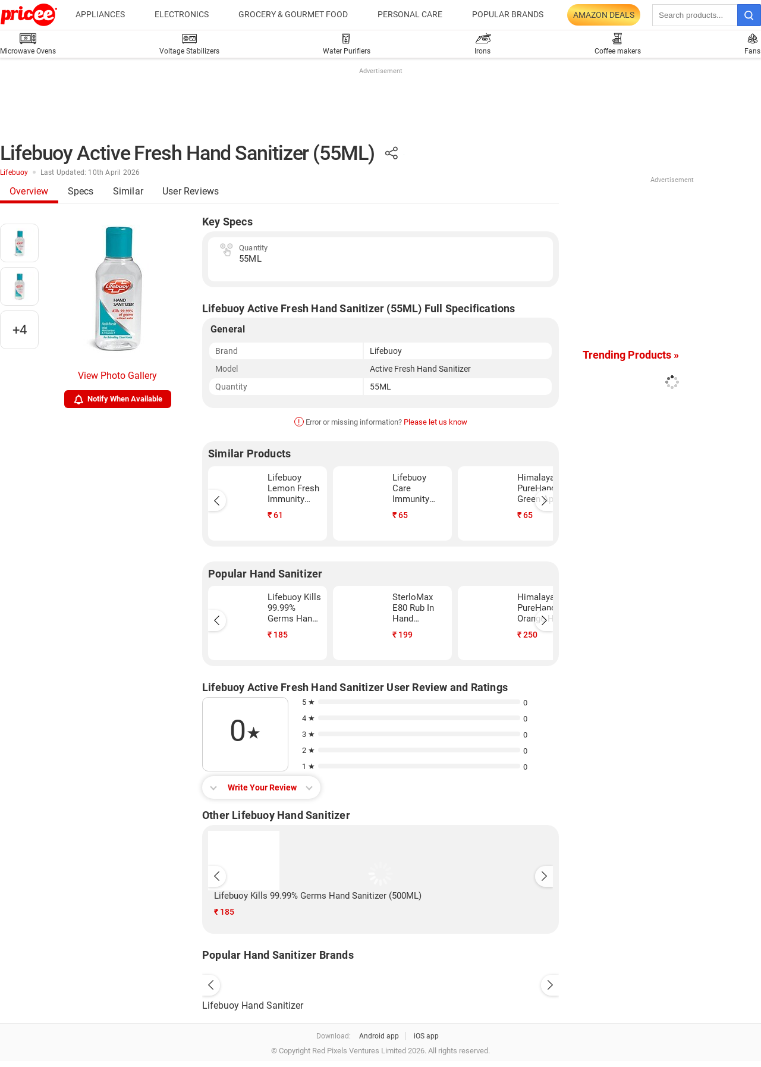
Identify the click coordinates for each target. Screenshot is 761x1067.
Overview (29, 191)
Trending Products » (631, 355)
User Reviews (190, 191)
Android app (379, 1036)
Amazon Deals (603, 15)
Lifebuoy (14, 172)
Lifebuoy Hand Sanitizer (252, 1005)
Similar (128, 191)
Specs (81, 191)
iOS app (426, 1036)
